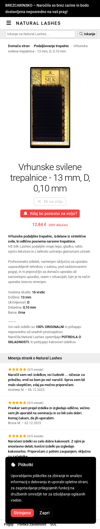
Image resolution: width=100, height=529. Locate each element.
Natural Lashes (38, 23)
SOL (53, 524)
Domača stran (19, 46)
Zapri (44, 512)
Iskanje (87, 34)
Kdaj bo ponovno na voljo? (50, 213)
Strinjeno (22, 512)
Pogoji (8, 524)
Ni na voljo (50, 201)
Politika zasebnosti (31, 524)
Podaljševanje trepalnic (51, 46)
